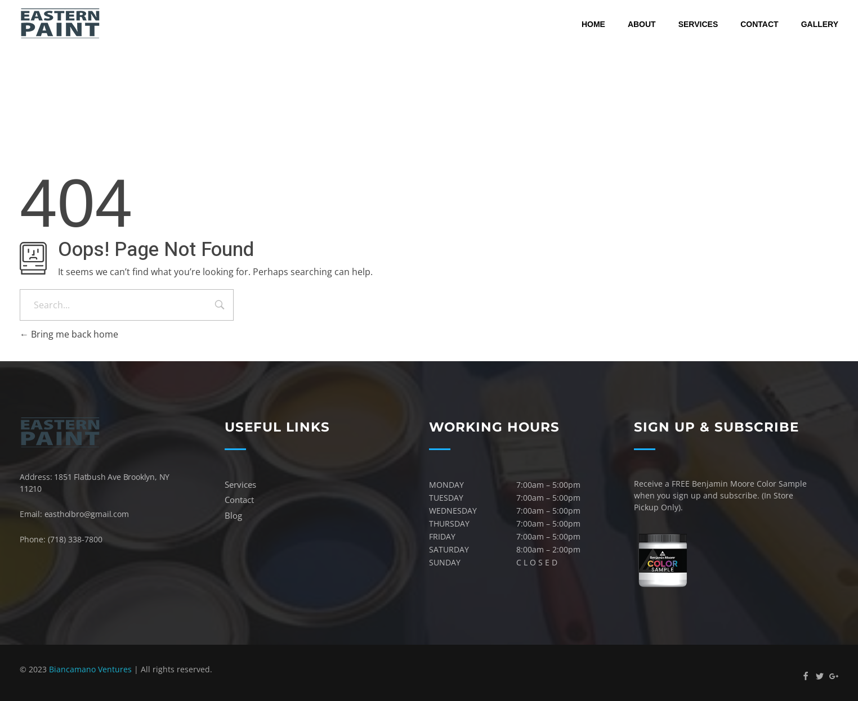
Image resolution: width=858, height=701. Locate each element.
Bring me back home (69, 334)
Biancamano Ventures (90, 669)
